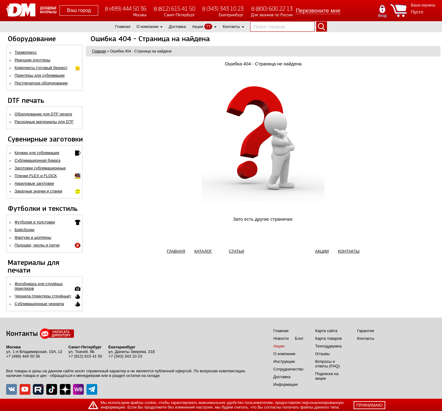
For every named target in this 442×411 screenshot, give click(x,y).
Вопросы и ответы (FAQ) (327, 363)
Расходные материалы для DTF (44, 121)
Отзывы (322, 353)
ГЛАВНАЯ (176, 251)
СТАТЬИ (236, 251)
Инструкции (284, 361)
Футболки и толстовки (35, 222)
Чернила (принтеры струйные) (43, 296)
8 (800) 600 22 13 (272, 8)
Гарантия (365, 330)
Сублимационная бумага (37, 160)
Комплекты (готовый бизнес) (41, 67)
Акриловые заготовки (34, 183)
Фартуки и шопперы (33, 237)
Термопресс (26, 52)
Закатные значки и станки (38, 191)
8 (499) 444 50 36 (125, 8)
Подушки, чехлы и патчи (37, 245)
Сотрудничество (288, 369)
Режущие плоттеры (33, 60)
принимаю (369, 405)
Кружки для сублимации (37, 152)
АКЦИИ (322, 251)
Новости (281, 338)
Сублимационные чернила (39, 303)
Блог (299, 338)
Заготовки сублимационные (40, 168)
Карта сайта (326, 330)
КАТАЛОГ (203, 251)
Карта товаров (328, 338)
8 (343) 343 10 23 (223, 8)
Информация (285, 384)
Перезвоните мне (318, 11)
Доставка (177, 26)
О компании (147, 26)
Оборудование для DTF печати (43, 114)
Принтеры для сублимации (40, 75)
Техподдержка (328, 346)
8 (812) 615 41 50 (174, 8)
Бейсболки (24, 229)
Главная (122, 26)
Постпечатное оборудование (41, 83)
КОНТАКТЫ (348, 251)
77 (208, 26)
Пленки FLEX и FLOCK (36, 175)
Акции (197, 26)
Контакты (231, 26)
